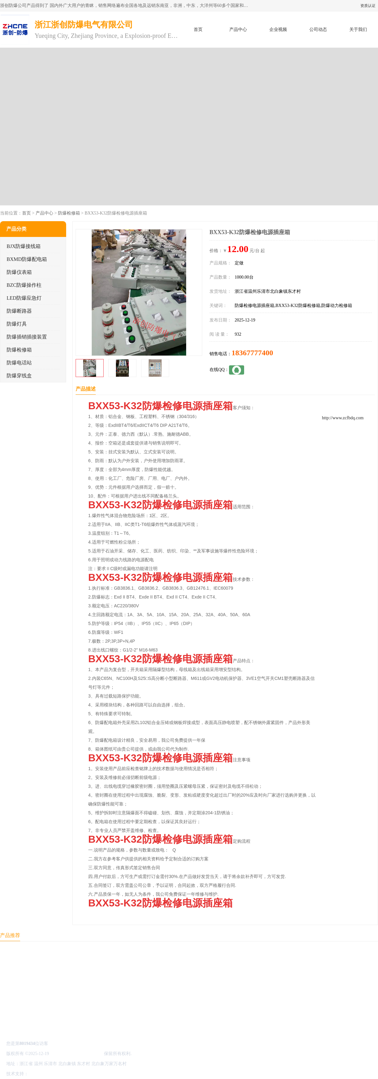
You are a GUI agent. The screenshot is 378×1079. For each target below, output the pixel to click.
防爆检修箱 (69, 213)
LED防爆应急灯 (24, 298)
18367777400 (252, 353)
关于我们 (358, 29)
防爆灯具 (17, 324)
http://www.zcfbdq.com (343, 418)
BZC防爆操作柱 (24, 285)
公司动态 (318, 29)
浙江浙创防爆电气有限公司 (76, 1053)
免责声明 (61, 1073)
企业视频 (278, 29)
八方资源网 (41, 1073)
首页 (198, 29)
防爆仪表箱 (19, 272)
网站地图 (103, 1073)
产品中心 (238, 29)
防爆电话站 (19, 362)
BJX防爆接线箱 (24, 246)
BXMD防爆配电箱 (27, 259)
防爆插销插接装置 (27, 336)
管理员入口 (83, 1073)
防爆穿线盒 (19, 375)
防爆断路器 (19, 311)
